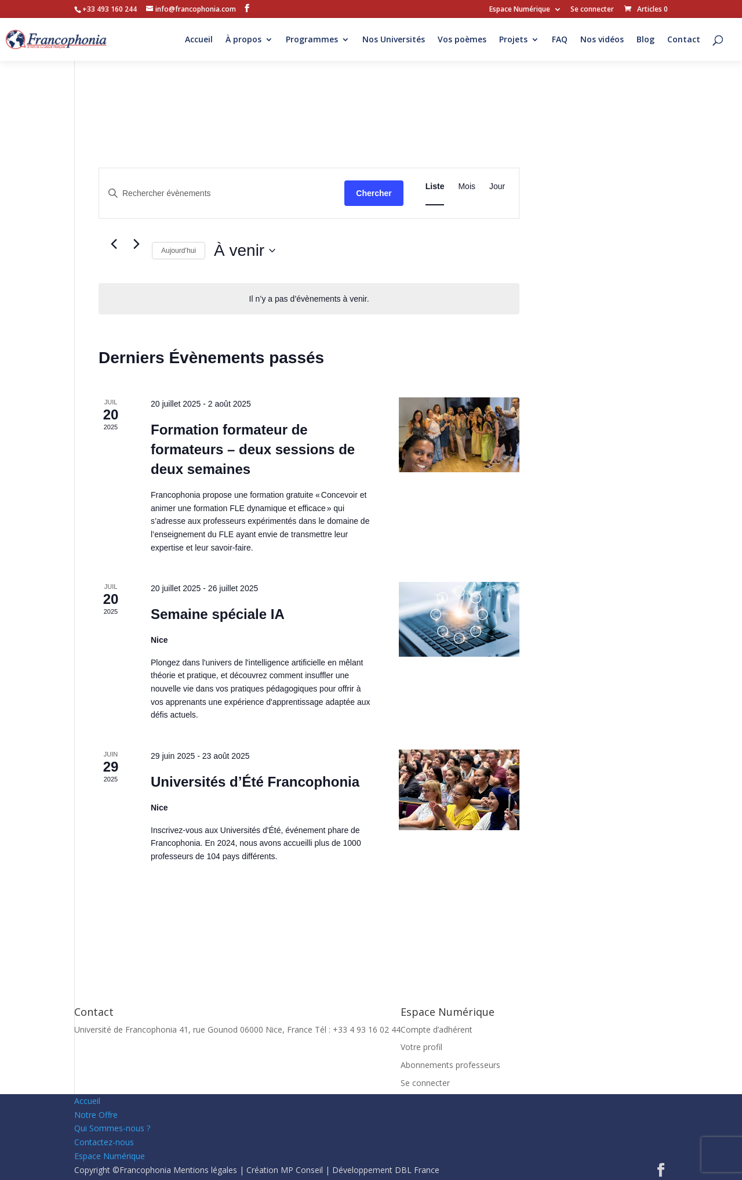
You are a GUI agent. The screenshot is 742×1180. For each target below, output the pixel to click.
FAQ (560, 40)
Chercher (373, 193)
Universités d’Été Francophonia (255, 782)
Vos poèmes (462, 40)
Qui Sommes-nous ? (112, 1128)
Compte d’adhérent (436, 1029)
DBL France (417, 1169)
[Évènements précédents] (114, 244)
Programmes (312, 40)
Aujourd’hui (178, 251)
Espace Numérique (519, 10)
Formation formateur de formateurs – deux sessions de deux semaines (253, 449)
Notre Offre (96, 1114)
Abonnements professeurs (450, 1064)
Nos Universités (393, 40)
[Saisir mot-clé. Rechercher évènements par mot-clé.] (221, 193)
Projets (513, 40)
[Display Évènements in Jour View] (497, 186)
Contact (683, 40)
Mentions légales (205, 1169)
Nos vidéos (602, 40)
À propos (243, 40)
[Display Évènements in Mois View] (466, 186)
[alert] (309, 299)
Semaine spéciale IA (218, 614)
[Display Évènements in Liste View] (435, 186)
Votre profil (421, 1046)
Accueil (199, 40)
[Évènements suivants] (136, 244)
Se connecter (592, 10)
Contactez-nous (104, 1142)
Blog (645, 40)
